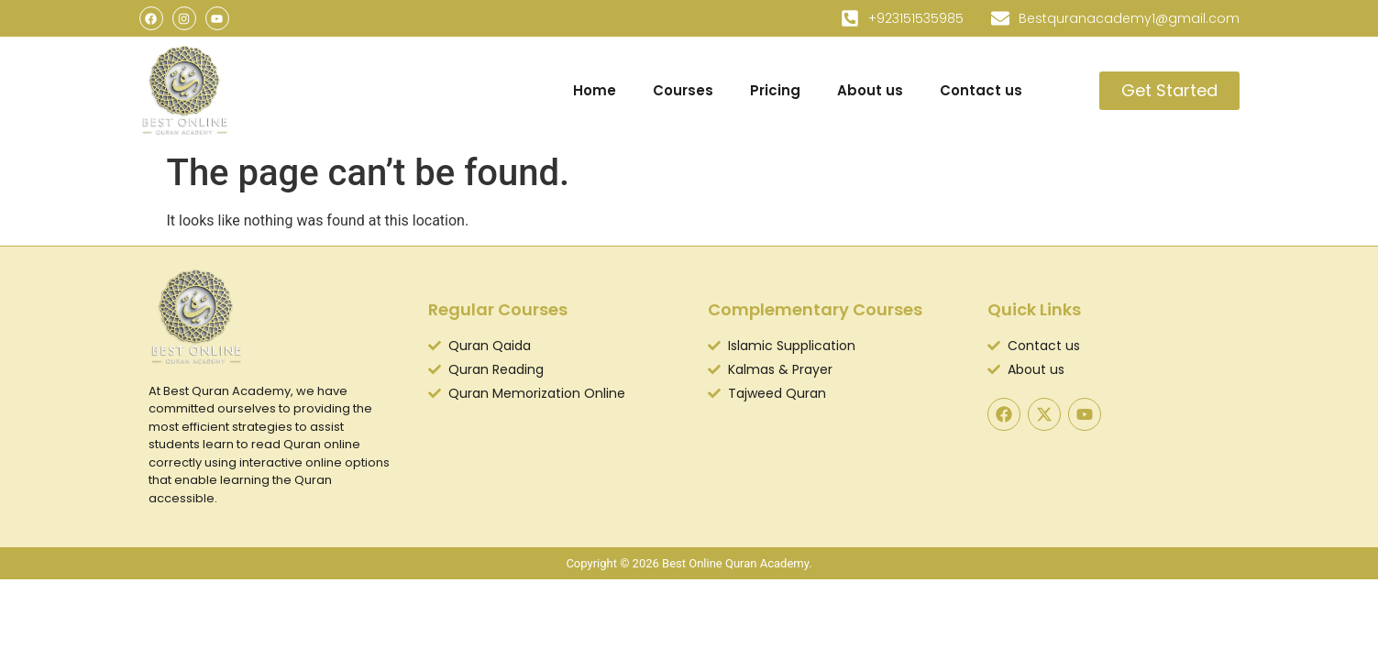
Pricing (775, 90)
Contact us (981, 90)
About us (870, 90)
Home (594, 90)
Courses (683, 90)
